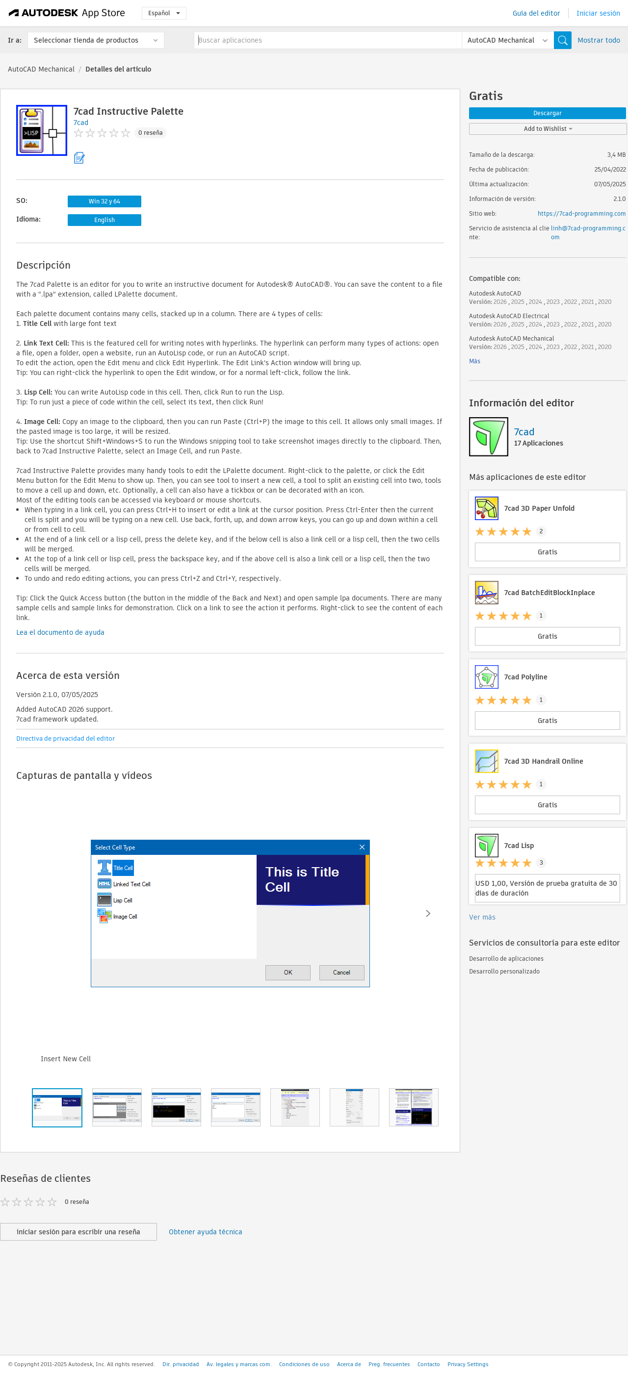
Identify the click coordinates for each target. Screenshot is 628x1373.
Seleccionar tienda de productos (86, 40)
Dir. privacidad (180, 1364)
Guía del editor (536, 13)
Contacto (429, 1364)
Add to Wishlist (548, 129)
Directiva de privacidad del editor (65, 738)
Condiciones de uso (304, 1364)
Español (164, 13)
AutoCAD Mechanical (41, 69)
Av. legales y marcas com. (239, 1364)
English (104, 220)
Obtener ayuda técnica (205, 1232)
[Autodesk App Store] (67, 13)
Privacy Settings (468, 1364)
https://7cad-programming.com (582, 213)
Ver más (482, 917)
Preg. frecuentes (389, 1364)
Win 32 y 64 (104, 201)
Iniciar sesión (598, 13)
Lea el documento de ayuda (60, 632)
